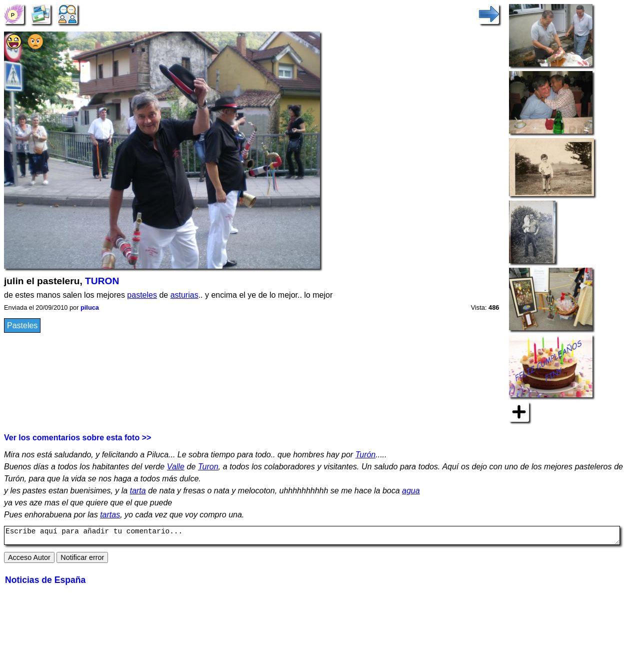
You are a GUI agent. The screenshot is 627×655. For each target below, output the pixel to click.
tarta (138, 490)
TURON (102, 281)
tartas (110, 514)
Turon (208, 466)
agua (411, 490)
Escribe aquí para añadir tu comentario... (312, 537)
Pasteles (22, 325)
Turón (366, 454)
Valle (175, 466)
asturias (184, 295)
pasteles (142, 295)
